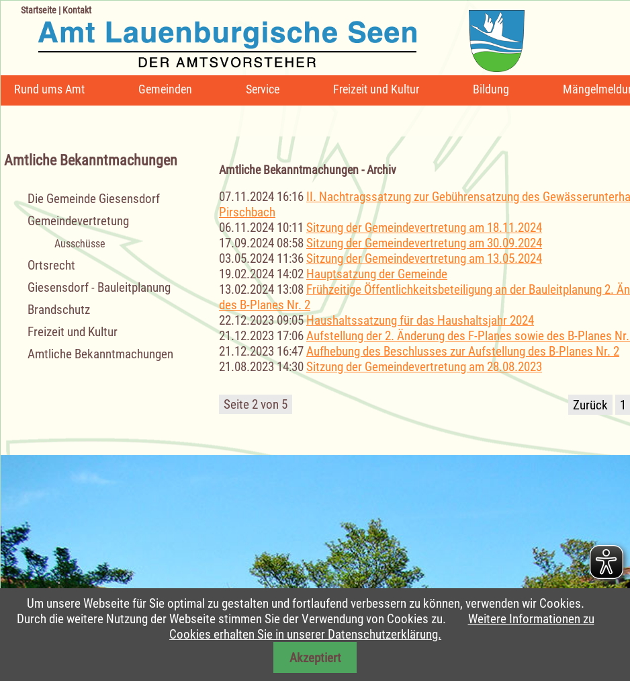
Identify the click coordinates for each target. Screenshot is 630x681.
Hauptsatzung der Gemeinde (376, 274)
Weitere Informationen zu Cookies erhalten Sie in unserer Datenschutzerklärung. (381, 626)
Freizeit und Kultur (376, 89)
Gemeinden (165, 89)
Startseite (38, 10)
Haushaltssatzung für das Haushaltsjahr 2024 (420, 320)
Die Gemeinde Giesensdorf (94, 198)
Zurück (590, 405)
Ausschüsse (79, 243)
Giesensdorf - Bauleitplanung (99, 287)
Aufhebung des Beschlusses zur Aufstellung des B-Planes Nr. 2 (462, 351)
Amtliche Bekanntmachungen (100, 354)
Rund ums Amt (49, 89)
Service (262, 89)
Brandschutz (59, 309)
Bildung (491, 89)
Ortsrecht (51, 265)
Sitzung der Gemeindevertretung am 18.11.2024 (424, 227)
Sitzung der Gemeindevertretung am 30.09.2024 (424, 243)
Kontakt (76, 10)
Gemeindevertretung (78, 221)
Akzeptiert (315, 658)
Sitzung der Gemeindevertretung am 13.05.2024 (424, 258)
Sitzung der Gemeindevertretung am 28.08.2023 (424, 366)
